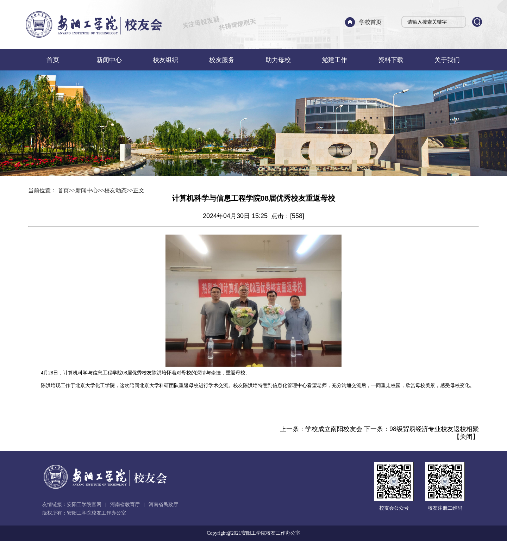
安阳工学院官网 (84, 504)
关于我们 (447, 59)
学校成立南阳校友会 (333, 429)
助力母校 (278, 59)
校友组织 (165, 59)
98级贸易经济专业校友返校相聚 (434, 429)
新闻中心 (109, 59)
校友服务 (221, 59)
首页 (52, 59)
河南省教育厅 (125, 504)
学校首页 (370, 22)
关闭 (466, 436)
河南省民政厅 (163, 504)
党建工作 (334, 59)
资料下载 (390, 59)
